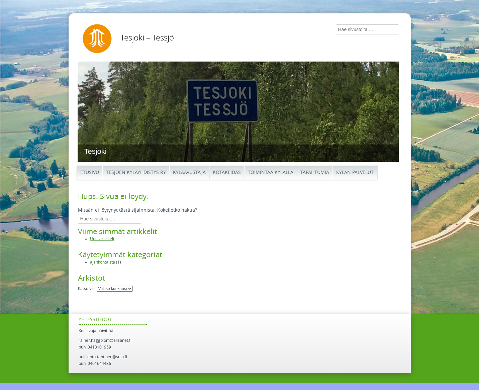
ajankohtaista (102, 262)
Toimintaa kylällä (270, 172)
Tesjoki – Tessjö (147, 37)
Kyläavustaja (189, 172)
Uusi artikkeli (102, 238)
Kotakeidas (227, 172)
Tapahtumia (314, 172)
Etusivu (89, 172)
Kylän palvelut (355, 172)
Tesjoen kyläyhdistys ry (136, 172)
